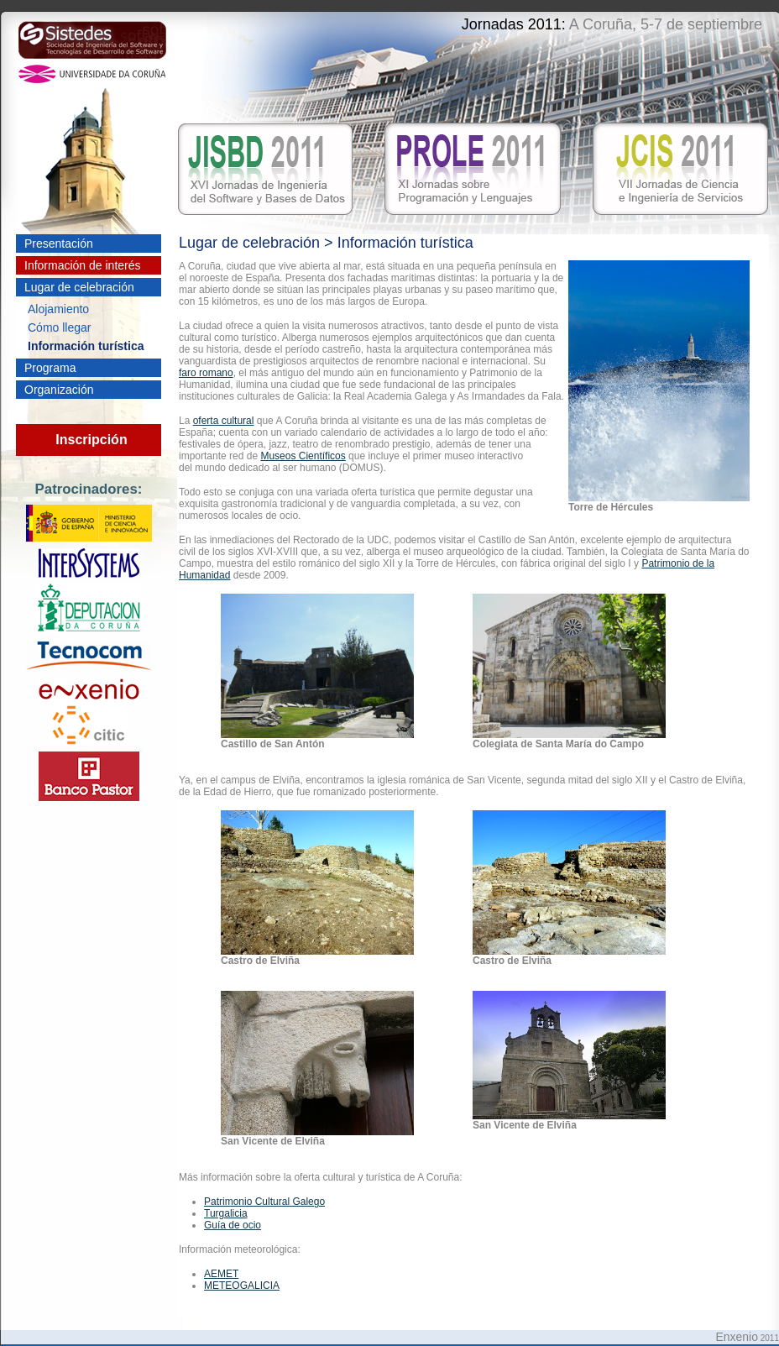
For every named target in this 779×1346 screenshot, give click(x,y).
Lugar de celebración (79, 287)
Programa (50, 367)
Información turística (86, 346)
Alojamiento (58, 309)
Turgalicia (226, 1213)
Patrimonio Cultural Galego (264, 1201)
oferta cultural (223, 421)
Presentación (58, 243)
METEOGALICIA (242, 1285)
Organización (59, 389)
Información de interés (82, 265)
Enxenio (736, 1336)
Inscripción (91, 439)
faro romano (206, 373)
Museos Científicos (302, 456)
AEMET (221, 1274)
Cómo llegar (59, 327)
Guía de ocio (232, 1225)
